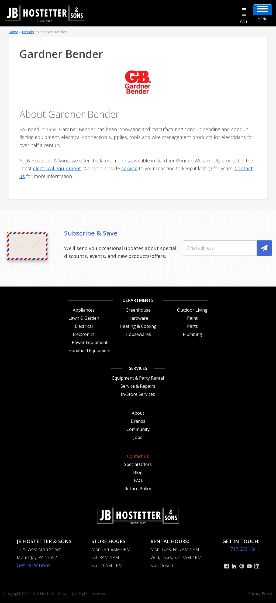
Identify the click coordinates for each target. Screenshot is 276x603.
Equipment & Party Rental (138, 378)
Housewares (138, 334)
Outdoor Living (192, 310)
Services (138, 368)
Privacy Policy (260, 593)
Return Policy (138, 489)
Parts (192, 326)
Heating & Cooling (138, 326)
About (138, 413)
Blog (138, 472)
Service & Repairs (137, 386)
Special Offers (138, 464)
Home (13, 31)
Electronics (84, 334)
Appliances (84, 310)
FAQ (138, 480)
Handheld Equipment (89, 350)
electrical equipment (57, 168)
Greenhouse (138, 310)
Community (138, 429)
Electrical (84, 326)
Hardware (138, 318)
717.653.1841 (244, 549)
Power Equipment (90, 342)
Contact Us (138, 456)
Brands (28, 31)
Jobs (137, 437)
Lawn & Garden (83, 318)
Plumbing (192, 334)
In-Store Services (138, 394)
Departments (138, 300)
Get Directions (33, 565)
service (129, 168)
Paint (192, 318)
